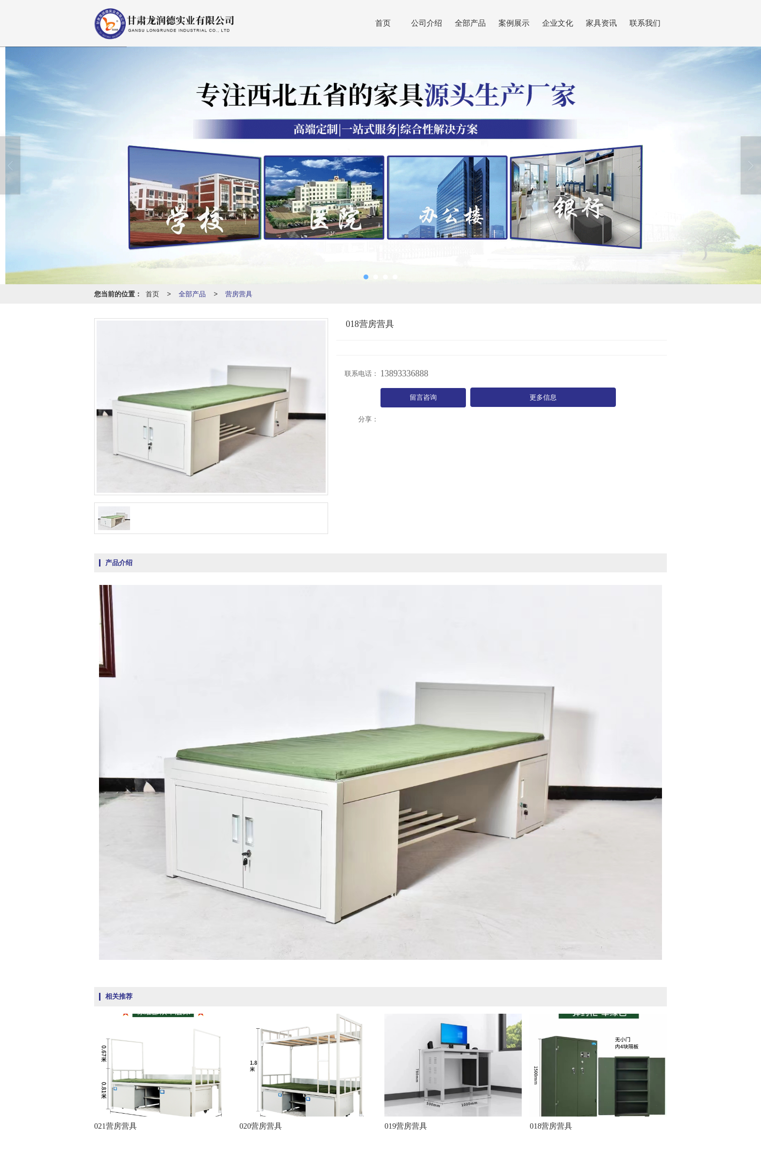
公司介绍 (426, 23)
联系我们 (645, 23)
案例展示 (513, 23)
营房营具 (238, 294)
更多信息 (543, 397)
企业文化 (557, 23)
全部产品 (470, 23)
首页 (383, 23)
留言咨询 (423, 397)
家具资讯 (601, 23)
